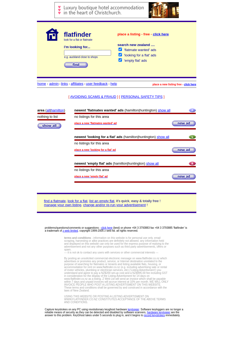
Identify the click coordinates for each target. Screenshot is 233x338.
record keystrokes (154, 315)
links (64, 84)
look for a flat (77, 201)
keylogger (133, 309)
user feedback (97, 84)
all (48, 110)
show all (164, 110)
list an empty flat (101, 201)
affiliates (77, 84)
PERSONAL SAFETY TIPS (142, 97)
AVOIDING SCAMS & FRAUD (93, 97)
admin (53, 84)
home (41, 84)
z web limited (70, 230)
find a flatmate (55, 201)
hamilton (57, 110)
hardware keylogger (158, 312)
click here (161, 34)
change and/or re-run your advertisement (114, 205)
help (114, 84)
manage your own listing (62, 205)
